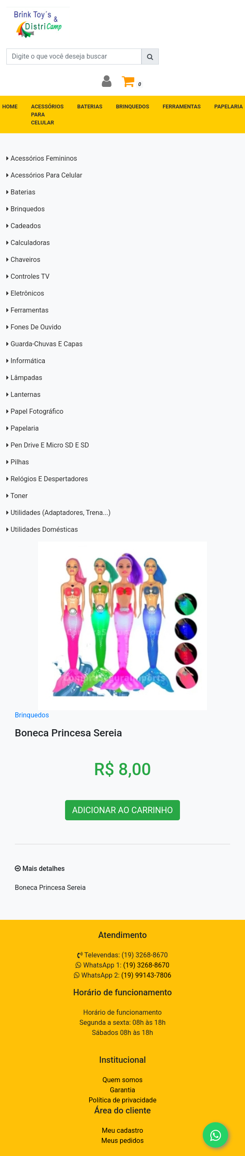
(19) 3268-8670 (146, 965)
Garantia (122, 1090)
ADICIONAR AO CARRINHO (122, 810)
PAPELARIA (228, 106)
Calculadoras (30, 243)
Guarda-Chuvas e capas (47, 344)
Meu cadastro (122, 1130)
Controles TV (30, 276)
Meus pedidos (122, 1141)
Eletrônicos (27, 293)
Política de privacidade (123, 1100)
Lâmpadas (26, 378)
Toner (19, 496)
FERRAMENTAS (182, 106)
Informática (28, 361)
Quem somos (122, 1080)
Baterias (23, 192)
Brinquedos (28, 209)
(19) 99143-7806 (146, 975)
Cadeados (26, 226)
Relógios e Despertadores (49, 479)
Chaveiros (25, 260)
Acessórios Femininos (44, 158)
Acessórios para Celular (46, 175)
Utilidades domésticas (44, 529)
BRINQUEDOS (132, 106)
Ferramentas (30, 310)
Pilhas (20, 462)
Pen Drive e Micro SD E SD (50, 445)
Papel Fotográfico (37, 411)
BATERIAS (90, 106)
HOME (9, 106)
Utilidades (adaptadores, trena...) (61, 513)
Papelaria (25, 428)
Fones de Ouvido (36, 327)
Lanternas (26, 395)
